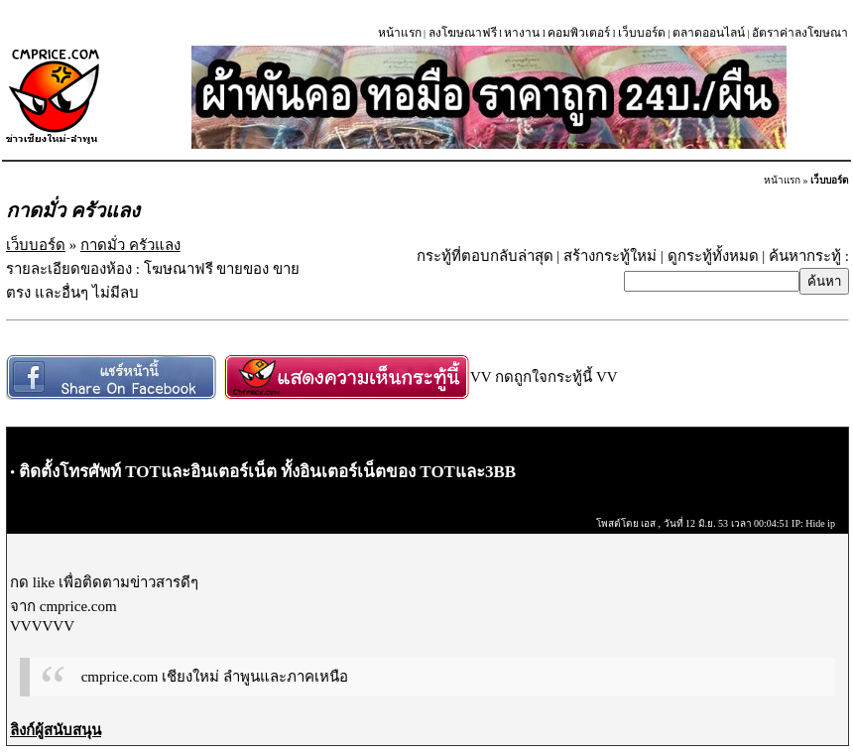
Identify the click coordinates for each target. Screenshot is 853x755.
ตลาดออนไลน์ (708, 33)
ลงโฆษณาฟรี (462, 33)
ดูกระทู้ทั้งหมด (713, 256)
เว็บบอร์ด (642, 33)
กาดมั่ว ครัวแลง (130, 245)
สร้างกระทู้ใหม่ (610, 256)
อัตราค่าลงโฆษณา (800, 33)
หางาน (522, 33)
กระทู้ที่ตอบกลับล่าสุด (485, 256)
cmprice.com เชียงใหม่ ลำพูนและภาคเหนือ (214, 677)
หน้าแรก (400, 33)
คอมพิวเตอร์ (579, 33)
